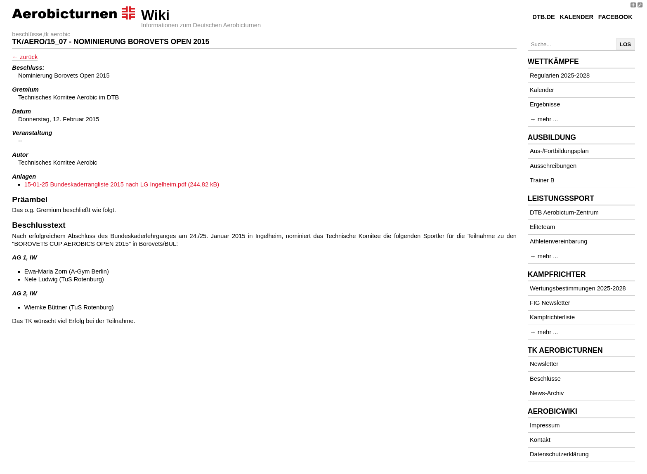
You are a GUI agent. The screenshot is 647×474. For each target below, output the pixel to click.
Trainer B (542, 180)
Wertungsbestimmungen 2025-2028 (578, 288)
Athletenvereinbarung (558, 241)
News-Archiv (547, 393)
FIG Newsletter (550, 302)
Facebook (615, 17)
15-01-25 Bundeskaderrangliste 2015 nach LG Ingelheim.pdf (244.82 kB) (122, 184)
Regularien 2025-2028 (560, 75)
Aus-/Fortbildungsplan (559, 151)
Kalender (576, 17)
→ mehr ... (544, 119)
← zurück (25, 57)
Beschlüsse (545, 378)
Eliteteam (542, 227)
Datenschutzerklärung (559, 454)
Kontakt (540, 439)
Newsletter (544, 364)
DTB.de (543, 17)
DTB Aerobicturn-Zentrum (564, 212)
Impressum (545, 425)
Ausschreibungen (553, 166)
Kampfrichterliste (552, 317)
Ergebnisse (545, 104)
